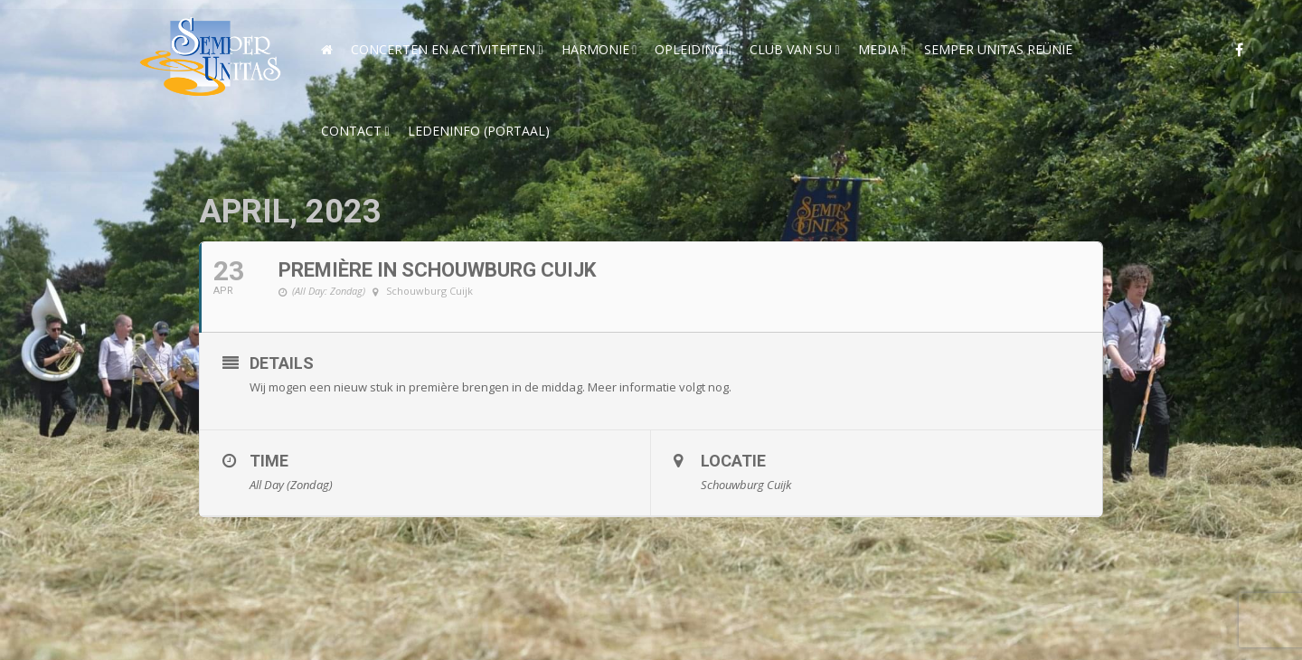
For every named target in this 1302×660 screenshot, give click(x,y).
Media (878, 49)
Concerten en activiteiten (443, 49)
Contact (351, 130)
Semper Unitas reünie (998, 49)
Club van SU (791, 49)
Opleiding (689, 49)
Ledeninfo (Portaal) (479, 130)
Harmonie (595, 49)
